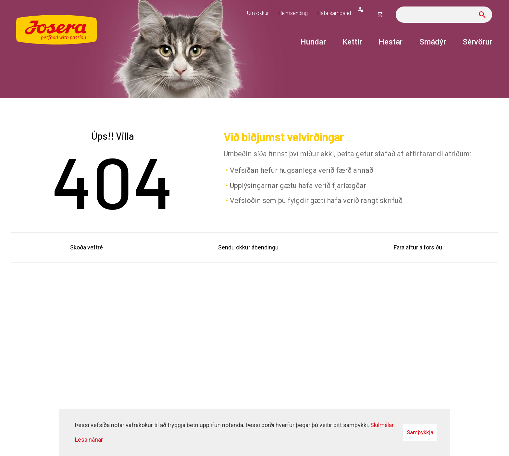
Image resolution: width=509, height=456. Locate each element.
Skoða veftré (86, 247)
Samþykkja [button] (420, 432)
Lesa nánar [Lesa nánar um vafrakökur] (89, 439)
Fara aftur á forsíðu (418, 247)
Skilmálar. (382, 425)
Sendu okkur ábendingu (248, 247)
